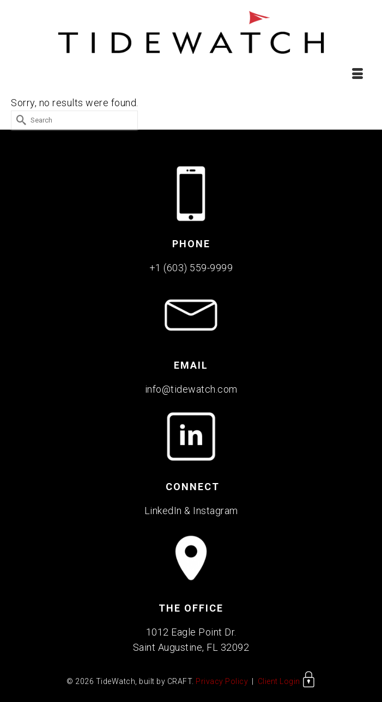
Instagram (215, 510)
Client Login (287, 681)
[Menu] (357, 73)
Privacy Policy (222, 681)
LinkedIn (163, 510)
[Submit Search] (19, 120)
